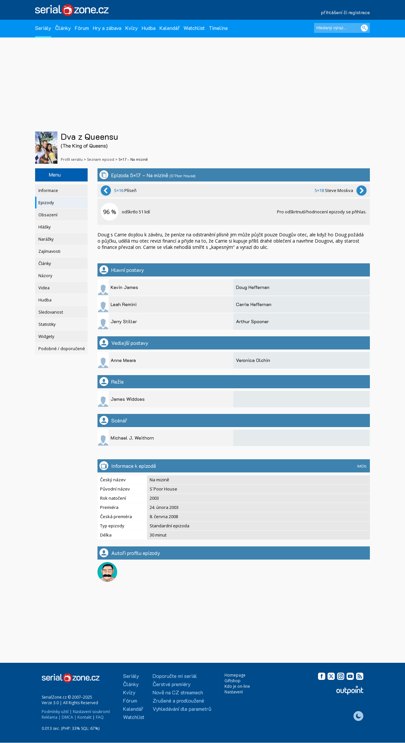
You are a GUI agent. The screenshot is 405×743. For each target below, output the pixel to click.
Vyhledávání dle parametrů (182, 708)
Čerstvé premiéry (172, 684)
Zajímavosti (49, 251)
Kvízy (131, 27)
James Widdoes (128, 399)
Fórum (82, 27)
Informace (48, 190)
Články (63, 27)
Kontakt (84, 717)
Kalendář (170, 27)
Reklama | (51, 717)
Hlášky (44, 227)
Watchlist (194, 27)
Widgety (46, 336)
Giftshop (232, 680)
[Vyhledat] (364, 28)
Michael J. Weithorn (132, 438)
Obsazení (47, 215)
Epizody (46, 202)
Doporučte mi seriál (175, 675)
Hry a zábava (107, 27)
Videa (44, 288)
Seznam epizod (100, 159)
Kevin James (124, 287)
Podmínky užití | (57, 711)
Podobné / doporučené (61, 348)
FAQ (100, 717)
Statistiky (46, 324)
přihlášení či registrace (345, 12)
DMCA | (69, 717)
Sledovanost (50, 312)
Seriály (43, 27)
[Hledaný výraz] (342, 28)
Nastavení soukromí (91, 711)
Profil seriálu (72, 159)
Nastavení (233, 692)
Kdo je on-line (237, 686)
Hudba (149, 27)
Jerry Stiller (124, 321)
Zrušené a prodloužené (178, 700)
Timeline (218, 27)
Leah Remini (124, 304)
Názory (45, 275)
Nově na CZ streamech (178, 692)
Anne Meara (123, 360)
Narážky (45, 239)
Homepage (234, 675)
